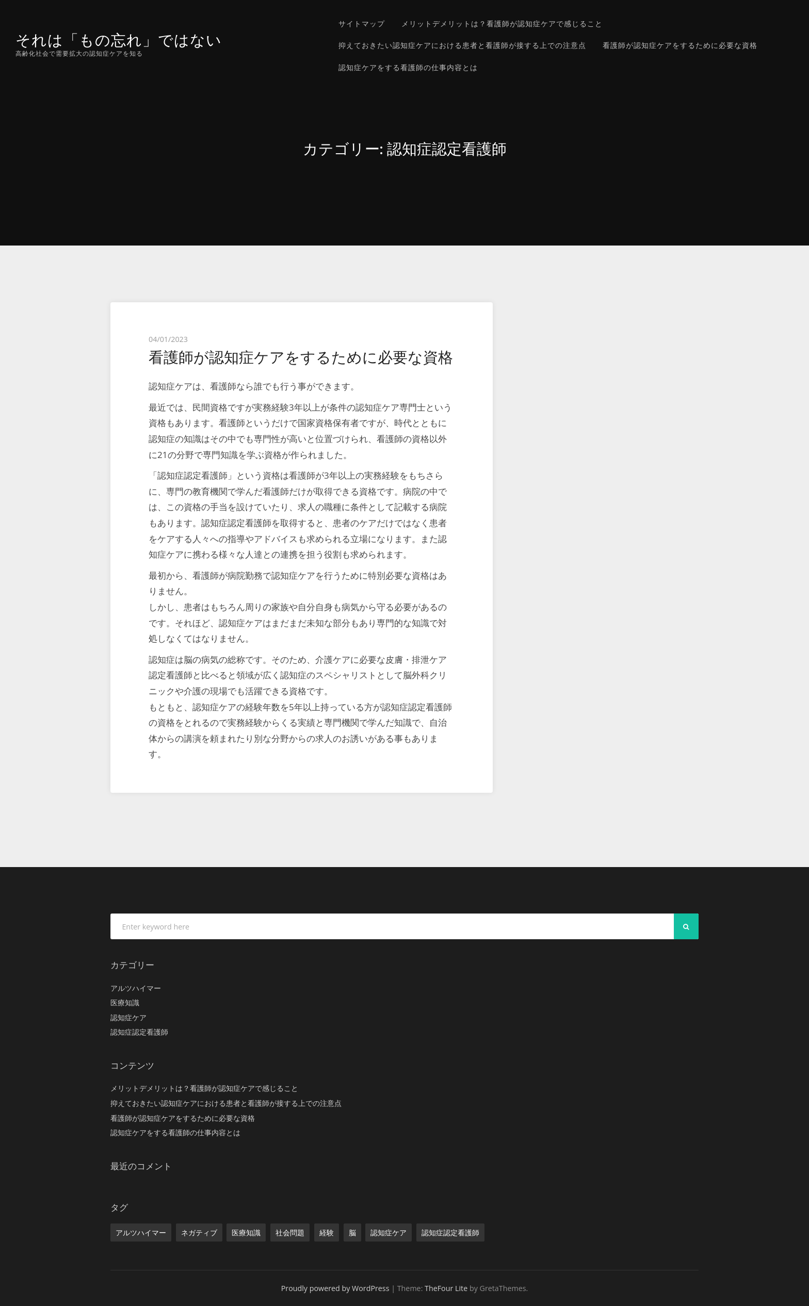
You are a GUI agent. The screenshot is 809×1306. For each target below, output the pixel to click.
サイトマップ (361, 23)
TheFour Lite (446, 1288)
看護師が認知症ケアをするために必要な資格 (680, 45)
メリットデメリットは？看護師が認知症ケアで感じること (502, 23)
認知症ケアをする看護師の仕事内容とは (408, 67)
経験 (326, 1232)
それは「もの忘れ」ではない (118, 40)
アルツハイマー (135, 988)
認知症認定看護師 (139, 1032)
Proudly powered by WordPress (335, 1288)
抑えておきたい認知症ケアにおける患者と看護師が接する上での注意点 (462, 45)
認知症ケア (128, 1017)
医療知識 (124, 1002)
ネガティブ (199, 1232)
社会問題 (290, 1232)
